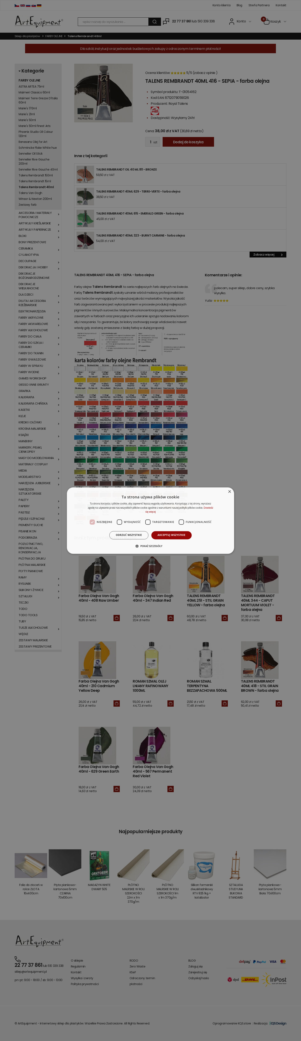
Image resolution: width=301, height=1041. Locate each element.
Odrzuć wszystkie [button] (129, 535)
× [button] (229, 491)
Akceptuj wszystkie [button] (171, 535)
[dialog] (150, 520)
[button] (150, 545)
